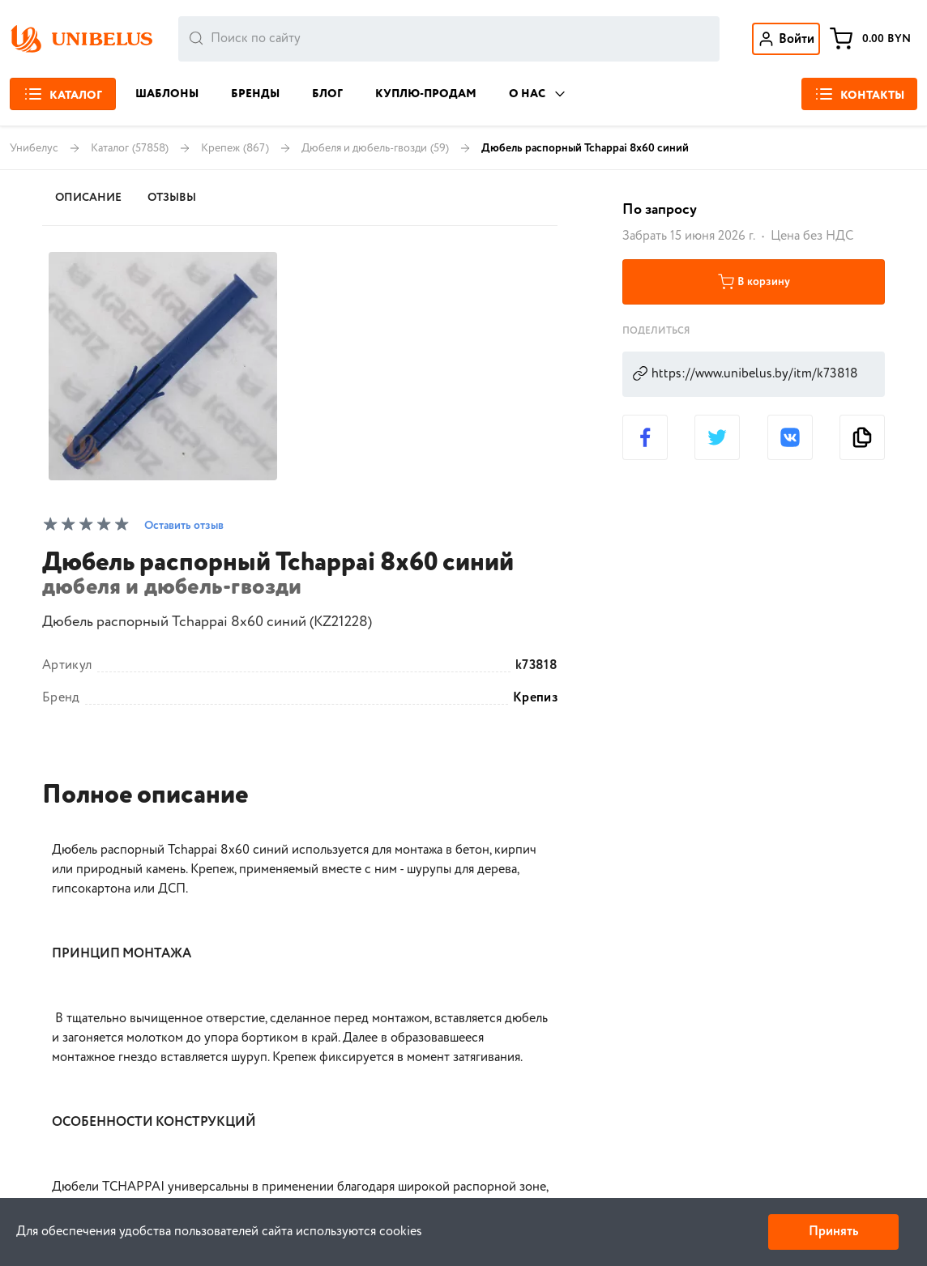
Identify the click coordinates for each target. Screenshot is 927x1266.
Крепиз (535, 698)
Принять (833, 1231)
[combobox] (449, 39)
